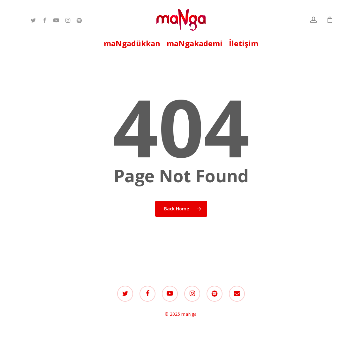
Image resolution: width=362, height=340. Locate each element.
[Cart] (329, 19)
